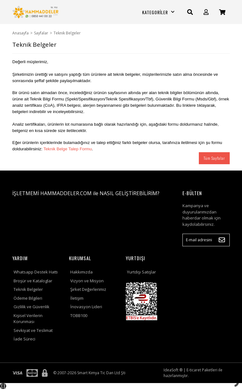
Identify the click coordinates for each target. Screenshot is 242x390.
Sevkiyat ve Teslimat (33, 330)
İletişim (77, 298)
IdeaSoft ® (173, 370)
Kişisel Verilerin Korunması (28, 319)
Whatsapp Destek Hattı (36, 272)
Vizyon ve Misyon (87, 281)
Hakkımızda (81, 272)
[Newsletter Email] (206, 240)
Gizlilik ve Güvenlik (31, 306)
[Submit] (222, 240)
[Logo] (36, 12)
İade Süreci (24, 339)
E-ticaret (194, 370)
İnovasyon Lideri (86, 306)
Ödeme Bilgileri (28, 298)
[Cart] (222, 12)
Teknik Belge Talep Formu (67, 149)
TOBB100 (78, 315)
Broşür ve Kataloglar (33, 281)
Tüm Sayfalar (214, 158)
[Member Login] (206, 12)
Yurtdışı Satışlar (141, 272)
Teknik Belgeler (28, 289)
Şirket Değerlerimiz (88, 289)
